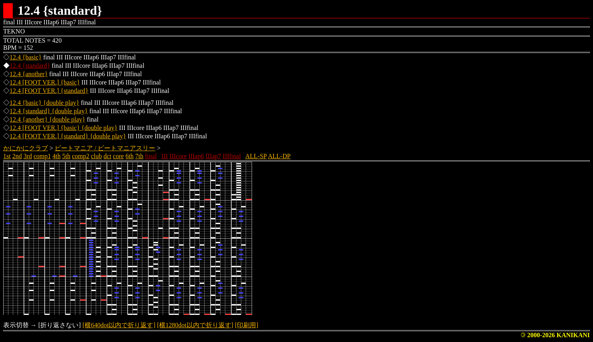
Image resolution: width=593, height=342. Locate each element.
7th (139, 156)
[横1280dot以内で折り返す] (195, 325)
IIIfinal (232, 156)
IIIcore (178, 156)
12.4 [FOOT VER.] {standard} (49, 90)
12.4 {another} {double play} (47, 119)
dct (108, 156)
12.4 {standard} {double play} (49, 111)
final (151, 156)
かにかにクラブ (25, 148)
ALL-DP (279, 156)
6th (130, 156)
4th (57, 156)
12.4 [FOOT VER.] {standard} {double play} (68, 136)
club (96, 156)
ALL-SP (256, 156)
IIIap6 (196, 156)
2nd (17, 156)
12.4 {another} (28, 74)
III (165, 156)
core (118, 156)
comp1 (42, 156)
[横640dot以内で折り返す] (119, 325)
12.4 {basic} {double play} (44, 102)
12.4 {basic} (25, 57)
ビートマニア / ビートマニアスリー (105, 148)
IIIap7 (213, 156)
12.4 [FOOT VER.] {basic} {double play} (64, 127)
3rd (28, 156)
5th (66, 156)
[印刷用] (246, 325)
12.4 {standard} (30, 65)
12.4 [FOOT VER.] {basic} (45, 82)
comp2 (80, 156)
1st (7, 156)
